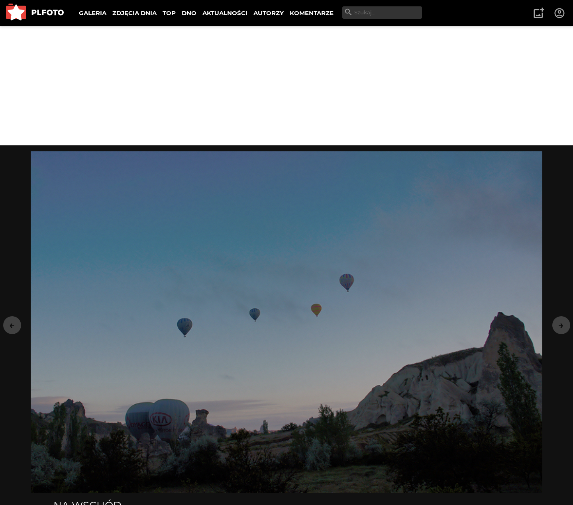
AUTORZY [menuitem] (268, 13)
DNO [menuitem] (189, 13)
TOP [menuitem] (169, 13)
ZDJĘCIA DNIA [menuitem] (134, 13)
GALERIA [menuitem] (92, 13)
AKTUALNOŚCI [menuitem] (224, 13)
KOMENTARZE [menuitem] (312, 13)
